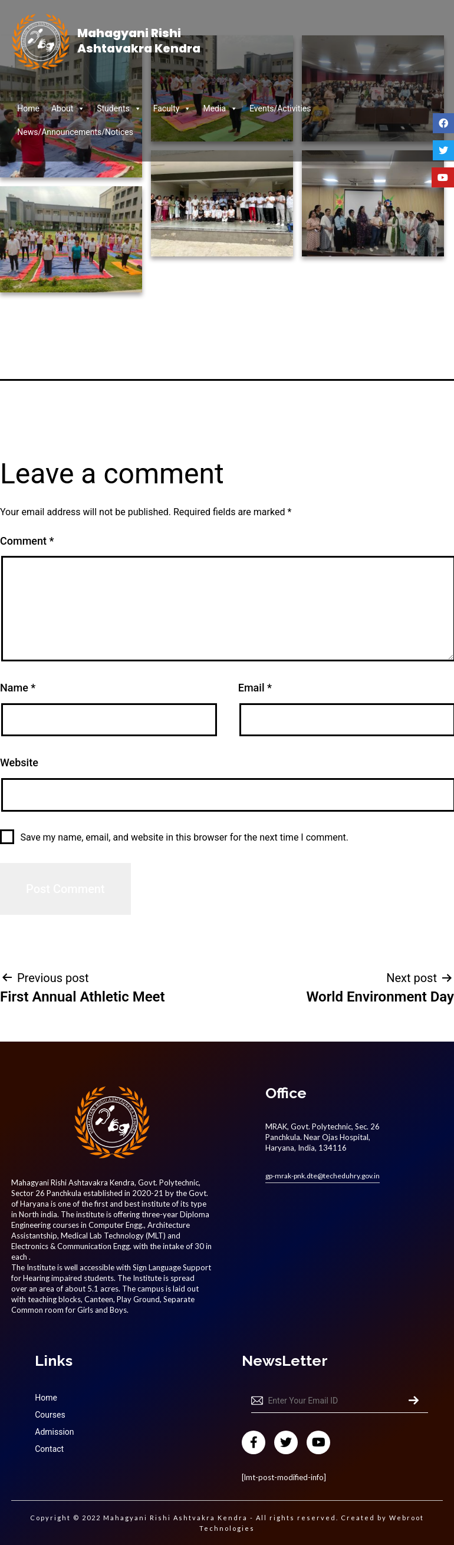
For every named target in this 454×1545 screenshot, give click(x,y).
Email (255, 687)
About (68, 108)
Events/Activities (280, 108)
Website (19, 762)
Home (28, 108)
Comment (27, 541)
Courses (50, 1414)
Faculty (172, 108)
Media (220, 108)
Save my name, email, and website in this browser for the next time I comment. (184, 837)
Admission (54, 1432)
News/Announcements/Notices (75, 132)
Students (119, 108)
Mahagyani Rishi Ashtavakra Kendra (138, 40)
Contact (49, 1449)
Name (17, 687)
